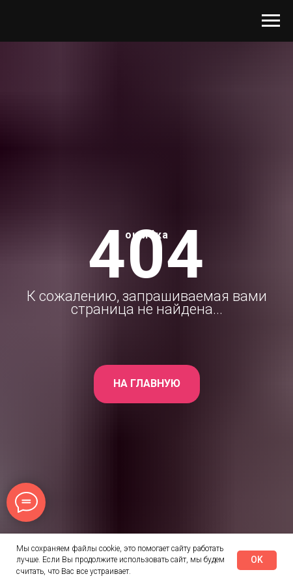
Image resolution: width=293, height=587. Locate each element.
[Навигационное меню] (271, 20)
